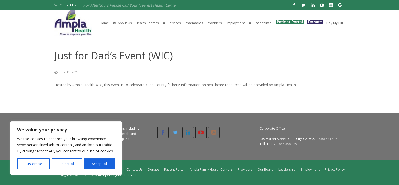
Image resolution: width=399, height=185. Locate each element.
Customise (33, 163)
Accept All (100, 163)
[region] (66, 148)
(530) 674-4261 (328, 139)
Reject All (67, 163)
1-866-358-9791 (287, 144)
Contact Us (68, 5)
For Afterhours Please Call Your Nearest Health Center (130, 5)
